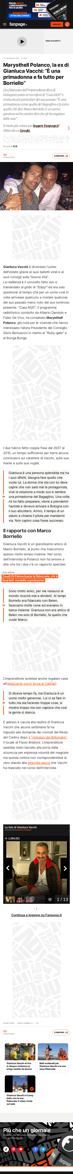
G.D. (15, 146)
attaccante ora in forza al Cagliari (31, 684)
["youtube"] (21, 1149)
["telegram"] (43, 1149)
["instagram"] (13, 1149)
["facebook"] (35, 1149)
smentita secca (39, 763)
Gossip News (8, 1023)
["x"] (28, 1149)
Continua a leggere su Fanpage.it (36, 915)
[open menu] (3, 24)
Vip (37, 1023)
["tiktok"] (6, 1149)
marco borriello (25, 1023)
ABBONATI (57, 24)
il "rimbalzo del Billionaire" (48, 737)
